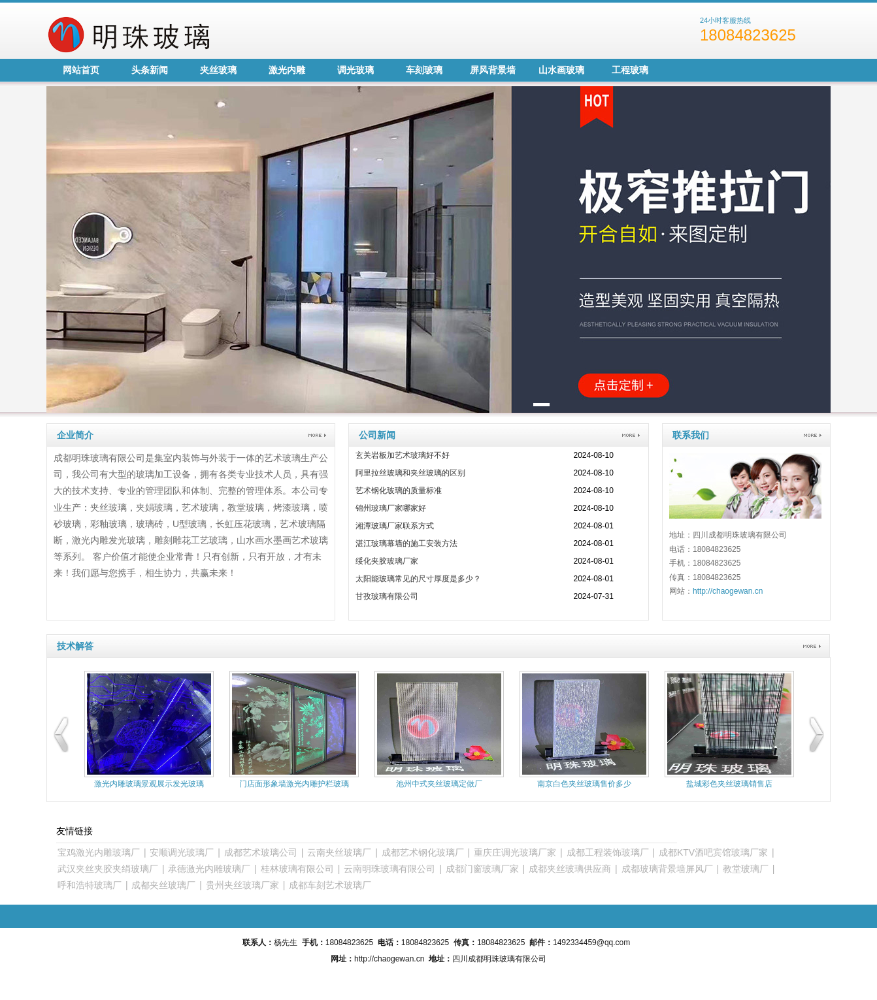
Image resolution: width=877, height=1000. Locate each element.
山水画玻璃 (561, 70)
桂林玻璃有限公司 (297, 868)
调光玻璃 (355, 70)
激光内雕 (287, 70)
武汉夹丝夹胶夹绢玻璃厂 (108, 868)
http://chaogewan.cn (728, 591)
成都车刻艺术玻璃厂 (330, 885)
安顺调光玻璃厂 (182, 852)
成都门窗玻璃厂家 (482, 868)
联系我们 (690, 435)
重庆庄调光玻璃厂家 (515, 852)
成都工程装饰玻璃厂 (608, 852)
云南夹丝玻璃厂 (339, 852)
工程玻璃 (630, 70)
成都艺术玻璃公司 (260, 852)
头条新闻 (149, 70)
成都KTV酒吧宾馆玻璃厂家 (713, 852)
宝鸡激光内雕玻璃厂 (99, 852)
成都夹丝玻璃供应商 (570, 868)
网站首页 (81, 70)
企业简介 (75, 435)
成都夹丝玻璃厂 (163, 885)
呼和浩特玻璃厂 (90, 885)
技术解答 (75, 646)
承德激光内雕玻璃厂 (209, 868)
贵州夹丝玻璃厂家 (242, 885)
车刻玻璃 (424, 70)
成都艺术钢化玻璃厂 (423, 852)
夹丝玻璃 (218, 70)
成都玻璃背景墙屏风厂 (667, 868)
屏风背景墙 (493, 70)
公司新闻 (377, 435)
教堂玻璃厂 (746, 868)
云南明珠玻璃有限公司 (389, 868)
